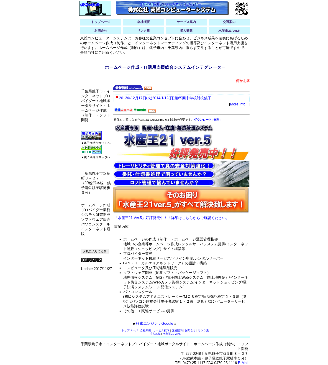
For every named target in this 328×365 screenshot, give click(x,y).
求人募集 (186, 30)
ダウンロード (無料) (207, 119)
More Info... (239, 104)
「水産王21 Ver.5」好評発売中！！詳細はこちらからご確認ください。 (172, 218)
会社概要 (143, 22)
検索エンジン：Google (154, 323)
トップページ (100, 22)
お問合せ (100, 30)
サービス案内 (186, 22)
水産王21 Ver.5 (229, 30)
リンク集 (143, 30)
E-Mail (243, 363)
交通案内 (229, 22)
